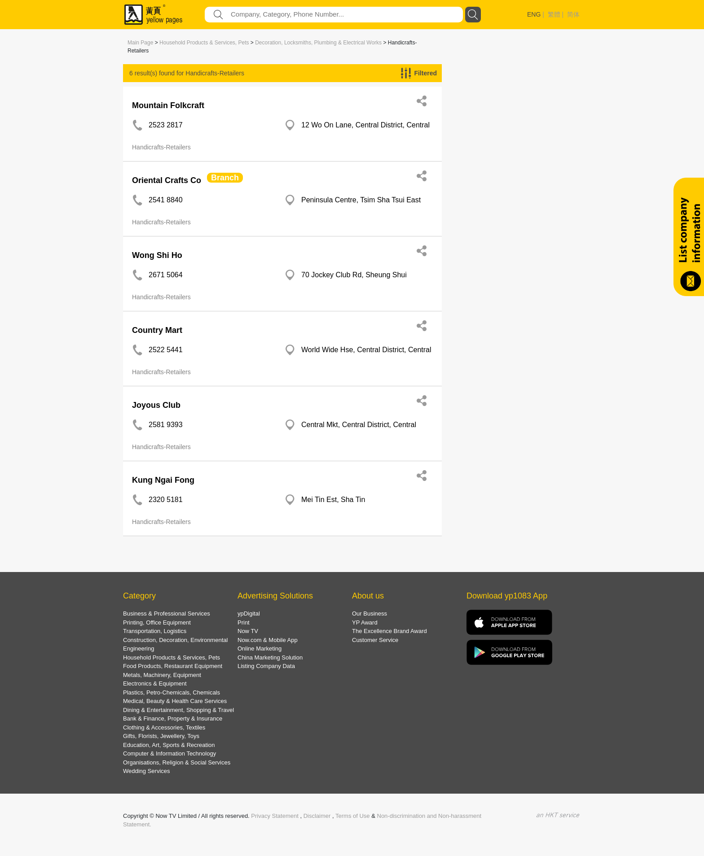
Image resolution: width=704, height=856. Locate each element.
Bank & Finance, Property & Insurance (172, 718)
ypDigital (249, 613)
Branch (225, 177)
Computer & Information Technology (169, 753)
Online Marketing (260, 648)
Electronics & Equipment (155, 683)
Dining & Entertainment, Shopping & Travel (178, 710)
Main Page (140, 42)
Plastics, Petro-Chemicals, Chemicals (171, 692)
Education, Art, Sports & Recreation (169, 745)
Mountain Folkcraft (168, 105)
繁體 (554, 14)
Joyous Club (156, 405)
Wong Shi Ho (157, 255)
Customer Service (375, 640)
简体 (573, 14)
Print (244, 622)
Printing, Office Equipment (157, 622)
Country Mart (157, 330)
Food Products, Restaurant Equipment (172, 666)
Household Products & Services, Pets (204, 42)
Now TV (248, 631)
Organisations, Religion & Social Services (176, 762)
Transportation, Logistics (154, 631)
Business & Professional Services (166, 613)
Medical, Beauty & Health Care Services (175, 701)
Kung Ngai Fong (163, 480)
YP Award (365, 622)
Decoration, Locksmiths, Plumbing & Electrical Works (318, 42)
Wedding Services (146, 771)
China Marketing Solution (270, 657)
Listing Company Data (266, 666)
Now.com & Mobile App (268, 640)
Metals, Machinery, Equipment (162, 675)
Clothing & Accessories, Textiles (164, 727)
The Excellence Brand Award (389, 631)
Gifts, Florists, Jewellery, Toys (161, 736)
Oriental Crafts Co (166, 180)
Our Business (369, 613)
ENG (534, 14)
